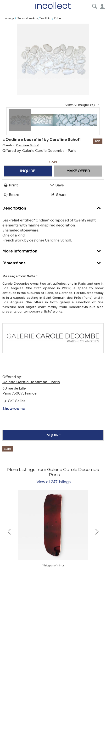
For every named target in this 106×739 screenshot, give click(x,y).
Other (58, 18)
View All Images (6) (82, 105)
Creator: (20, 145)
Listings (9, 18)
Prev (10, 531)
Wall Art (45, 18)
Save (57, 185)
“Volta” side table (53, 565)
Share (58, 194)
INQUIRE (27, 171)
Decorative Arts (27, 18)
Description (53, 207)
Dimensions (53, 262)
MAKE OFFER (78, 171)
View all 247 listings (54, 482)
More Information (53, 250)
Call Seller (13, 401)
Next (96, 531)
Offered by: (39, 151)
